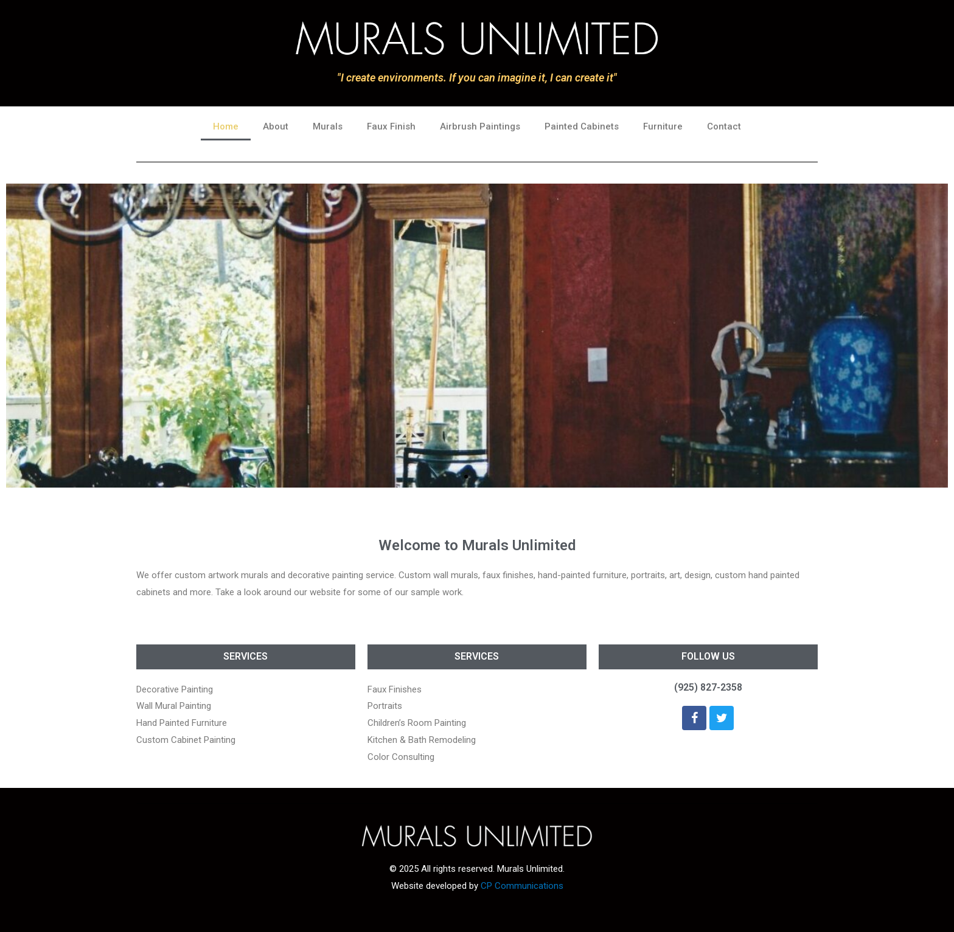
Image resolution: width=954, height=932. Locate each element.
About (275, 126)
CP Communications (522, 885)
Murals (328, 126)
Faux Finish (391, 126)
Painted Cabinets (582, 126)
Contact (724, 126)
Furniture (663, 126)
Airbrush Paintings (480, 126)
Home (225, 126)
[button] (466, 476)
